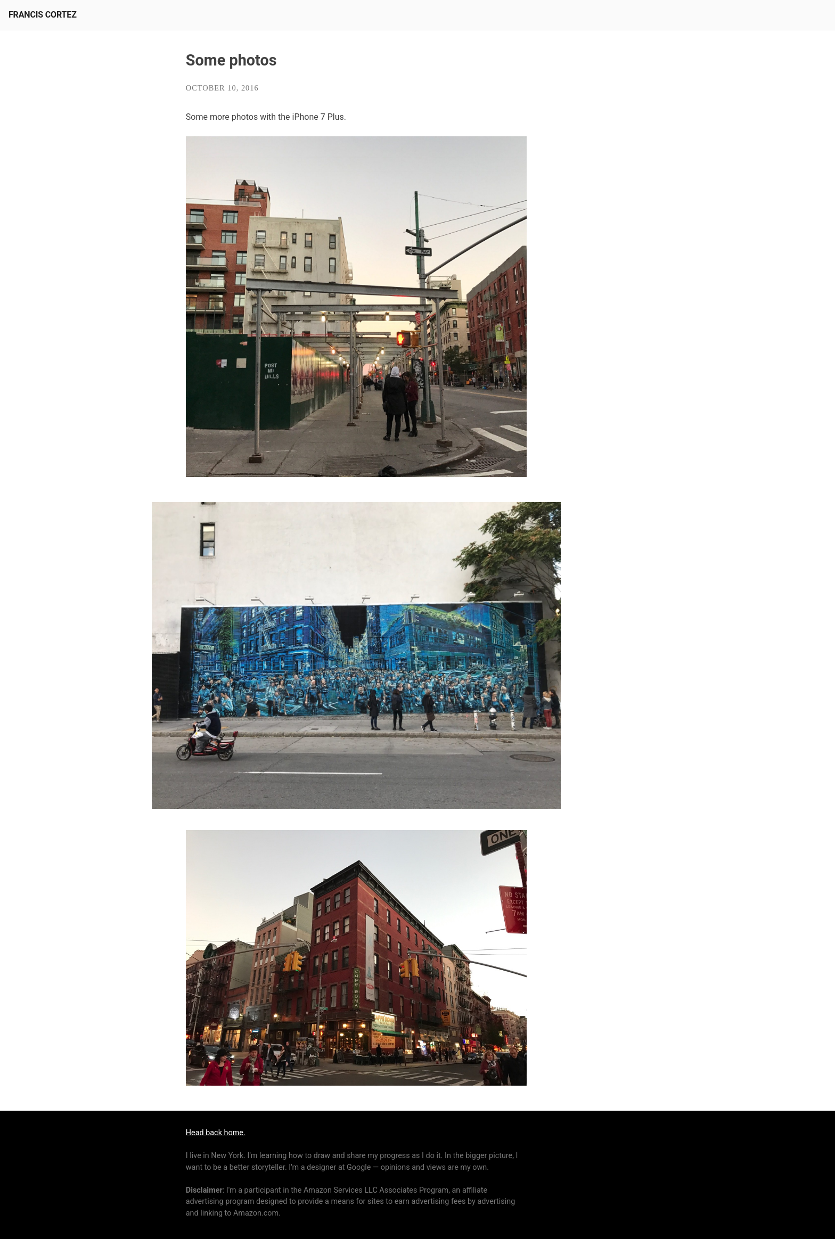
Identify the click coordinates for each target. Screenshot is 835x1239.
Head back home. (215, 1132)
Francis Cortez (43, 15)
